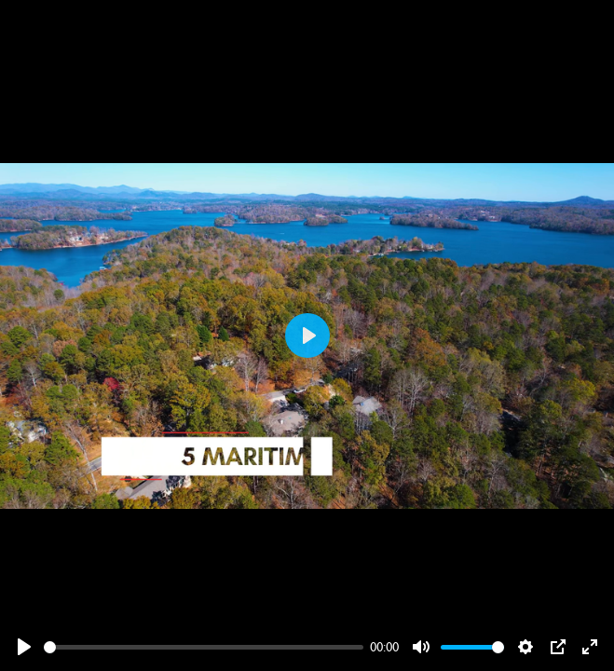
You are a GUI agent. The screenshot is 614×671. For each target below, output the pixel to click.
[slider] (203, 647)
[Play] (24, 647)
